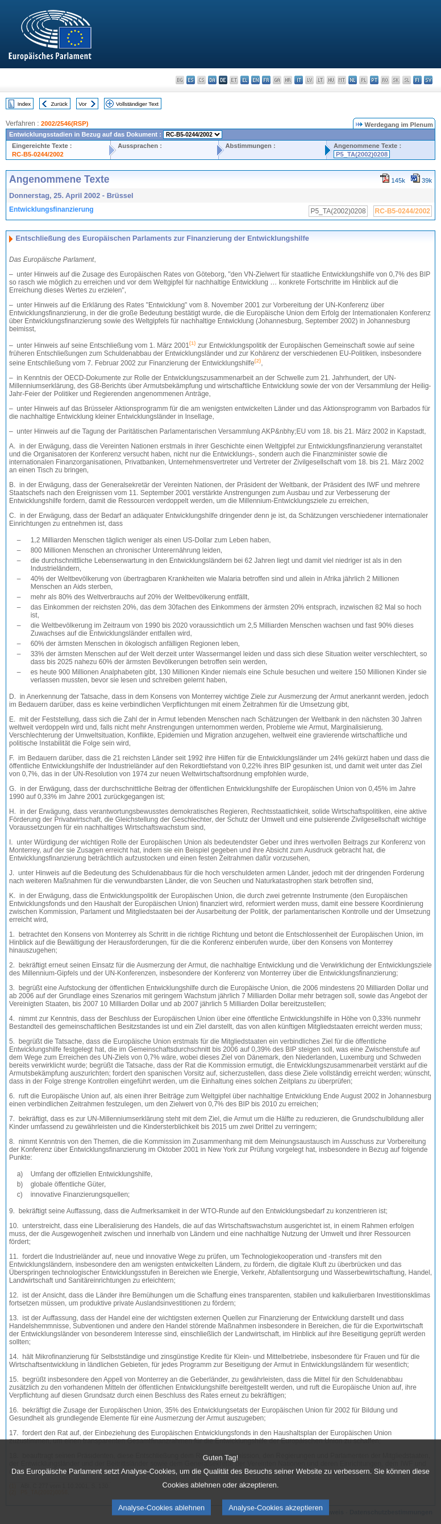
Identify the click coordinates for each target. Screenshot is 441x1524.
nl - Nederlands (352, 80)
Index (24, 104)
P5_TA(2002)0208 (362, 154)
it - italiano (298, 80)
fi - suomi (417, 80)
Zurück (59, 104)
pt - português (374, 80)
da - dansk (212, 80)
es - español (190, 80)
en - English (255, 80)
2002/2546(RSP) (64, 123)
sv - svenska (428, 80)
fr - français (266, 80)
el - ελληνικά (244, 80)
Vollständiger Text (137, 104)
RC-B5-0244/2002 (38, 154)
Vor (82, 104)
